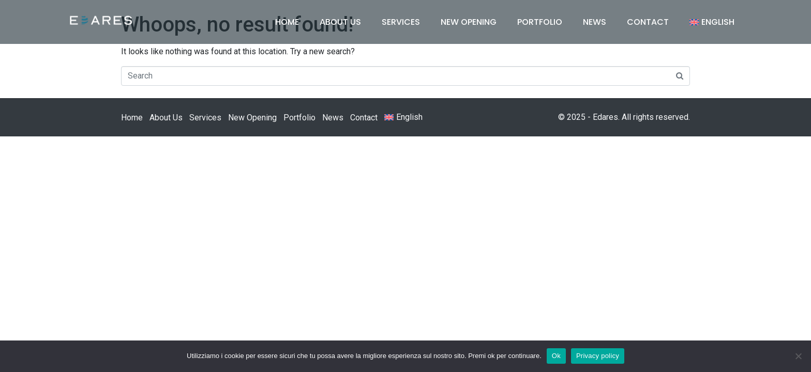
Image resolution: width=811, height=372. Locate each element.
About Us (340, 22)
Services (401, 22)
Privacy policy (597, 356)
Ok (556, 356)
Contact (648, 22)
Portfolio (539, 22)
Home (287, 22)
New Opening (469, 22)
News (594, 22)
